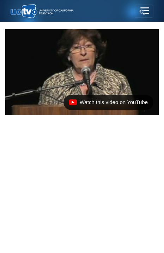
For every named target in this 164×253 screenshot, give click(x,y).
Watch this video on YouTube (108, 104)
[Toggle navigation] (144, 11)
